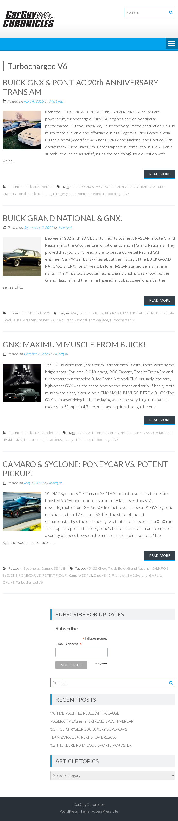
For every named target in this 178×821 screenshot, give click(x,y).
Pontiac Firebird (89, 193)
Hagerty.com (65, 193)
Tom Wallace (98, 320)
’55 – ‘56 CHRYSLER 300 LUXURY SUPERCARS (88, 729)
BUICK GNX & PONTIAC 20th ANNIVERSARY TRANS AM (114, 186)
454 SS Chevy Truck (102, 568)
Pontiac (46, 186)
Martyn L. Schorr (77, 439)
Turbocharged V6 (116, 193)
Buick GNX (31, 186)
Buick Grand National (134, 568)
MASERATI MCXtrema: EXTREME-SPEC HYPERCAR (91, 721)
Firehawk (118, 575)
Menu (172, 44)
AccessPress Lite (105, 811)
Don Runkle (165, 313)
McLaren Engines (35, 320)
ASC (74, 313)
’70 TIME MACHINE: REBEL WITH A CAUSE (84, 713)
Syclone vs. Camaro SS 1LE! (44, 568)
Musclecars (49, 432)
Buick (27, 313)
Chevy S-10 (102, 575)
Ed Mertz (109, 432)
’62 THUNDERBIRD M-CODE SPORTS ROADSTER (91, 745)
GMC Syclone (137, 575)
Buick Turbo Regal (41, 193)
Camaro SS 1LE (80, 575)
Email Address (68, 644)
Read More (159, 173)
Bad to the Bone (91, 313)
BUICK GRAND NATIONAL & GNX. (62, 218)
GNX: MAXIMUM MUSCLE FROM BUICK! (74, 344)
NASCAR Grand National (68, 320)
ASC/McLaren (90, 432)
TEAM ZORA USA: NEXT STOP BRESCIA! (83, 737)
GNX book (125, 432)
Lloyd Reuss (12, 320)
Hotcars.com (33, 439)
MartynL (56, 101)
